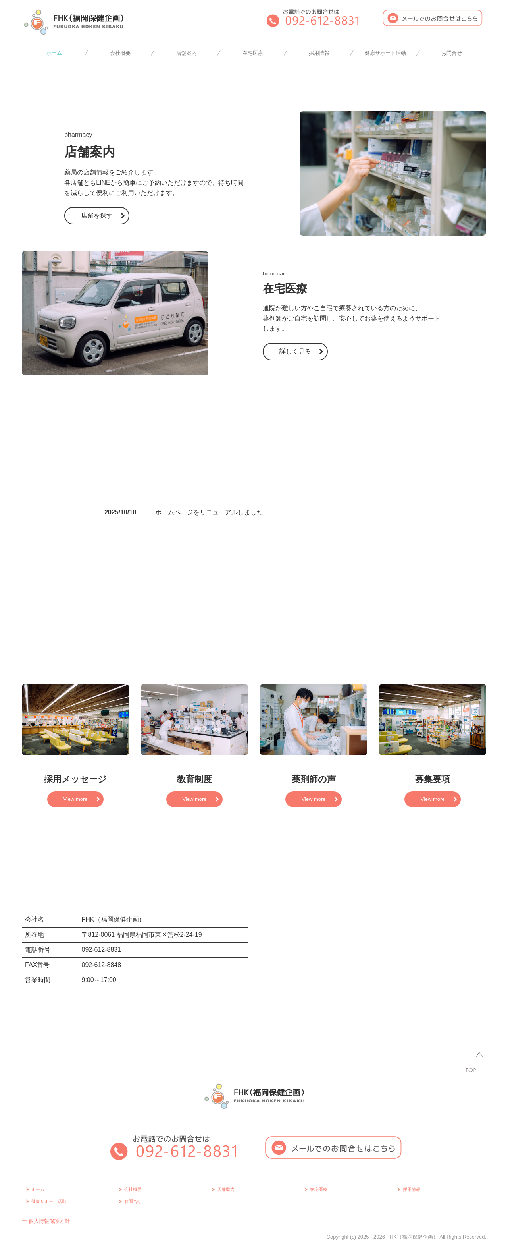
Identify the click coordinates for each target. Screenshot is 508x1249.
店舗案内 (186, 53)
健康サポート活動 (385, 53)
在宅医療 (252, 53)
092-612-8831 (101, 949)
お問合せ (451, 53)
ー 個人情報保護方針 (46, 1221)
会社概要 (120, 53)
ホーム (54, 53)
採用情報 (319, 53)
